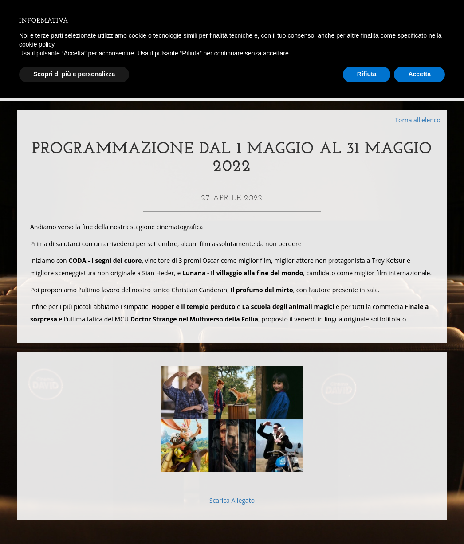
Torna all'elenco (417, 120)
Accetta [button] (419, 74)
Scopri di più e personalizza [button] (74, 74)
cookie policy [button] (36, 44)
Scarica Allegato (232, 506)
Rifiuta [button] (367, 74)
